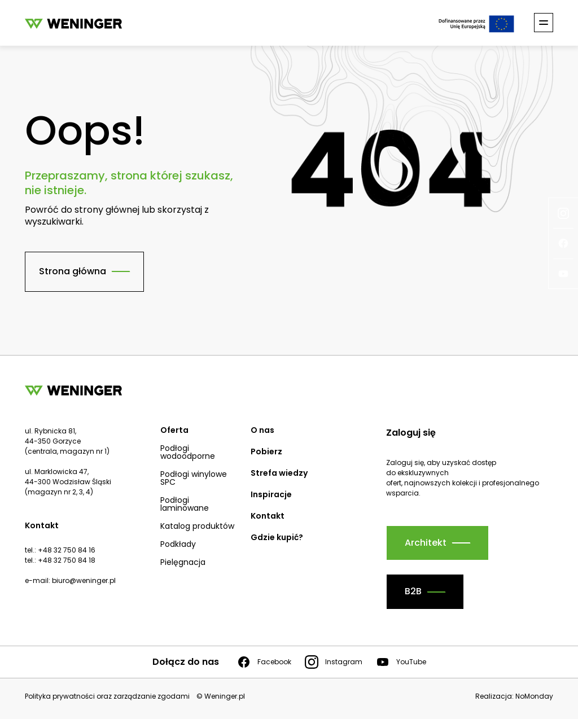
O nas (262, 430)
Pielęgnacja (182, 562)
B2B (413, 591)
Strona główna (72, 271)
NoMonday (534, 696)
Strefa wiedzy (279, 473)
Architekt (425, 542)
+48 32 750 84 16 (66, 550)
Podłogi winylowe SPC (193, 478)
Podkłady (178, 544)
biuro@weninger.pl (84, 580)
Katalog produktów (197, 526)
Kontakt (267, 516)
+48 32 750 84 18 (66, 560)
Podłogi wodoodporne (187, 452)
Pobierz (266, 451)
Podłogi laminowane (184, 504)
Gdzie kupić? (277, 537)
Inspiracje (271, 494)
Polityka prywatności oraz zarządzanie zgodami (107, 696)
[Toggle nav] (543, 22)
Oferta (174, 430)
